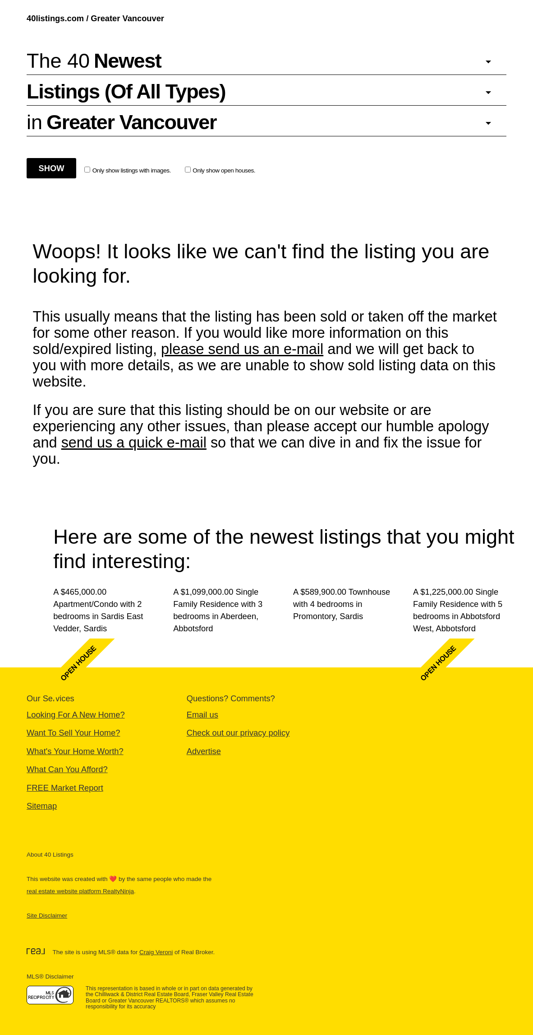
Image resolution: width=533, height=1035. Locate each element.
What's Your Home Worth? (75, 751)
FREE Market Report (65, 788)
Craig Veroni (156, 952)
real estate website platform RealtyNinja (80, 891)
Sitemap (42, 806)
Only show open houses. (220, 170)
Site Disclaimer (47, 915)
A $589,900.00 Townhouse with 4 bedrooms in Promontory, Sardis (341, 604)
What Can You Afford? (67, 769)
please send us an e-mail (242, 349)
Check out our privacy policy (238, 732)
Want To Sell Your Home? (73, 732)
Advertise (204, 751)
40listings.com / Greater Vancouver (95, 18)
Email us (202, 714)
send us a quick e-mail (134, 442)
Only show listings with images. (127, 170)
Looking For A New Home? (75, 714)
